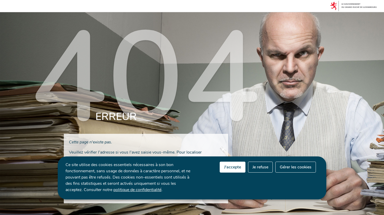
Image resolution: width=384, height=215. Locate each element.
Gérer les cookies (295, 167)
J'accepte (232, 167)
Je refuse (260, 167)
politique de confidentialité (137, 190)
